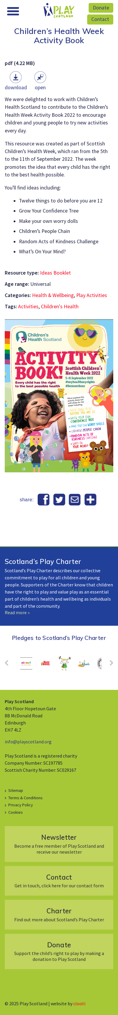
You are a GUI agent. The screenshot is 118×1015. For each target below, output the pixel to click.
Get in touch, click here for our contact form (59, 880)
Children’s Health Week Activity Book (59, 35)
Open (40, 87)
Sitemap (15, 790)
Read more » (17, 612)
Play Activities (91, 295)
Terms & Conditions (25, 797)
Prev (9, 664)
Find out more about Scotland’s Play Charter (59, 914)
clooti (79, 1003)
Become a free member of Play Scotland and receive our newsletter (59, 844)
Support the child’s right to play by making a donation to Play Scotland (59, 951)
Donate (101, 7)
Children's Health (60, 306)
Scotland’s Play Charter (43, 561)
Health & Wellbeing (53, 295)
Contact (100, 19)
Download (16, 87)
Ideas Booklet (55, 273)
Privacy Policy (20, 805)
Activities (28, 306)
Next (108, 664)
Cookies (15, 812)
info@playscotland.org (28, 742)
